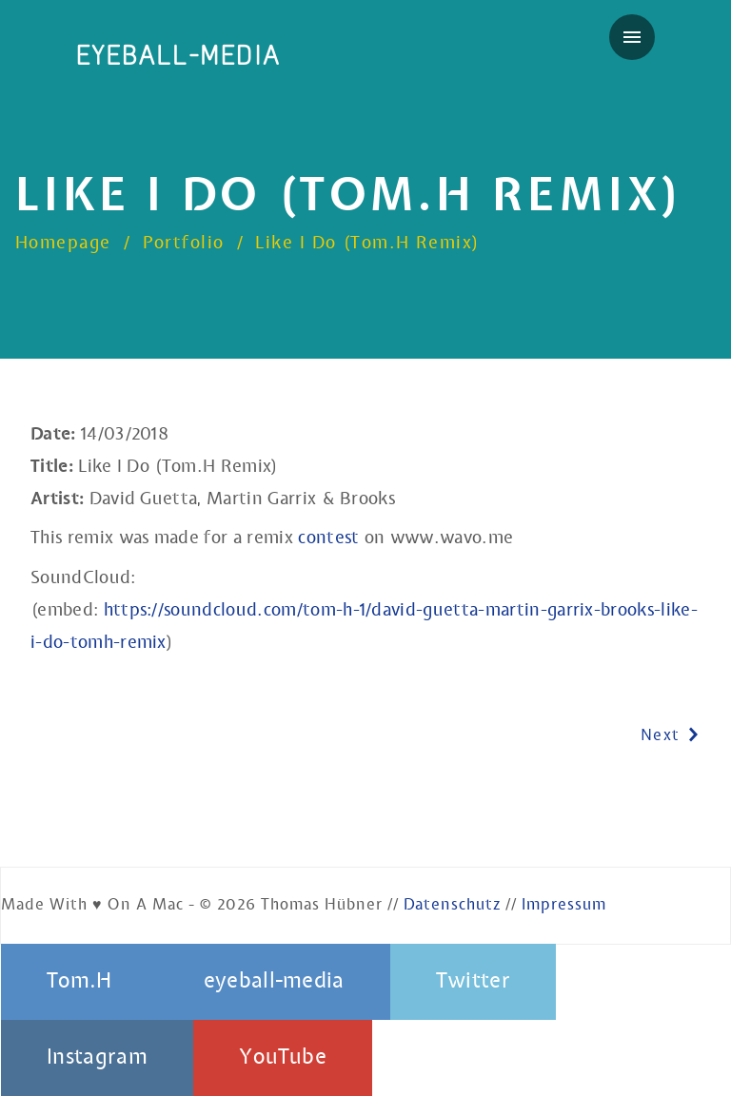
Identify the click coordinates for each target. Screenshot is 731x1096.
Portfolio (184, 243)
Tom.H (79, 981)
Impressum (564, 905)
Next (671, 736)
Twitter (473, 981)
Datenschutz (452, 905)
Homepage (63, 243)
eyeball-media (178, 55)
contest (328, 538)
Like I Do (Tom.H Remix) (367, 243)
